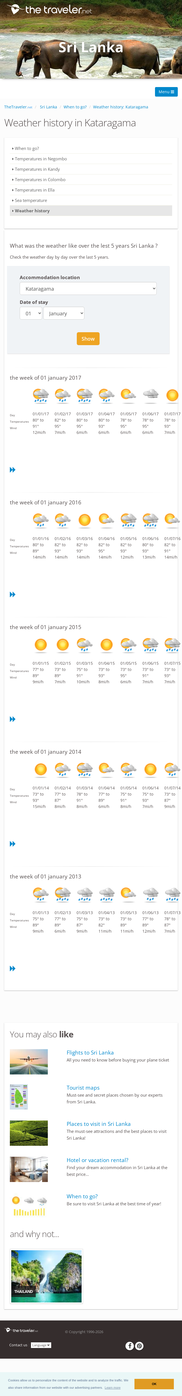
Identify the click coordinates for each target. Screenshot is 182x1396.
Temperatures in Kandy (37, 169)
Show (88, 338)
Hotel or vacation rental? (97, 1160)
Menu (166, 91)
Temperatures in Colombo (40, 179)
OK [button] (154, 1384)
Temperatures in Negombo (41, 158)
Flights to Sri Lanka (90, 1052)
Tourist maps (83, 1087)
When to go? (27, 148)
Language (41, 1345)
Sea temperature (31, 200)
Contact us (18, 1345)
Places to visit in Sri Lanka (99, 1124)
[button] (112, 1388)
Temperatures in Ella (35, 190)
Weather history (32, 210)
